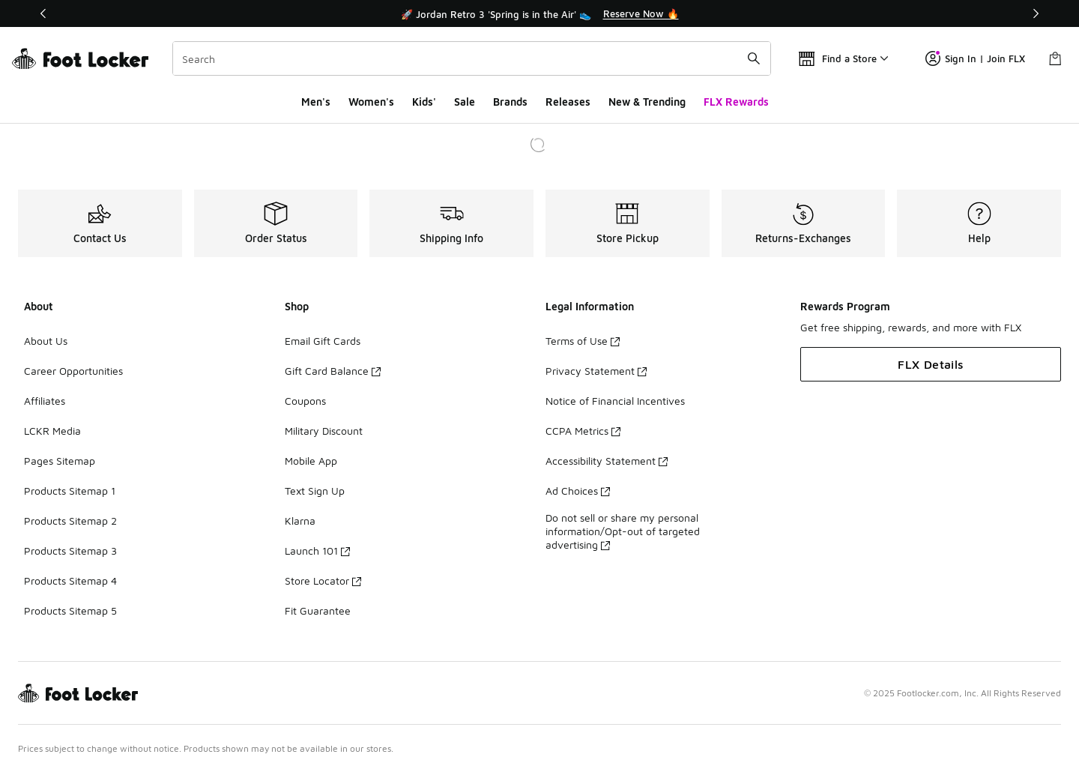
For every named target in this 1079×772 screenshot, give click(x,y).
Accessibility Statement (606, 460)
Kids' (424, 101)
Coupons (305, 400)
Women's (371, 101)
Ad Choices (577, 490)
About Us (45, 340)
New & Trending (647, 101)
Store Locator (323, 580)
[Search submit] (753, 58)
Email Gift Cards (322, 340)
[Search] (471, 58)
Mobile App (311, 460)
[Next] (1035, 13)
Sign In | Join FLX (975, 58)
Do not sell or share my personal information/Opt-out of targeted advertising (622, 531)
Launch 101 (317, 550)
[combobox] (471, 58)
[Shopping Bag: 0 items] (1055, 58)
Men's (315, 101)
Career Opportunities (73, 370)
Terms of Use (582, 340)
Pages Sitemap (59, 460)
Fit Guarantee (318, 610)
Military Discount (324, 430)
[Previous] (43, 13)
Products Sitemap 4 (70, 580)
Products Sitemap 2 (70, 520)
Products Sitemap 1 (69, 490)
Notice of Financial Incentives (615, 400)
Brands (510, 101)
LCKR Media (52, 430)
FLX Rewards (736, 101)
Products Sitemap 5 (70, 610)
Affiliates (44, 400)
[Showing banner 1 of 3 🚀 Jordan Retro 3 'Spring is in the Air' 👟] (539, 13)
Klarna (300, 520)
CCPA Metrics (582, 430)
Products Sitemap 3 (70, 550)
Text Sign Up (315, 490)
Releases (567, 101)
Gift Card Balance (333, 370)
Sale (464, 101)
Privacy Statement (596, 370)
